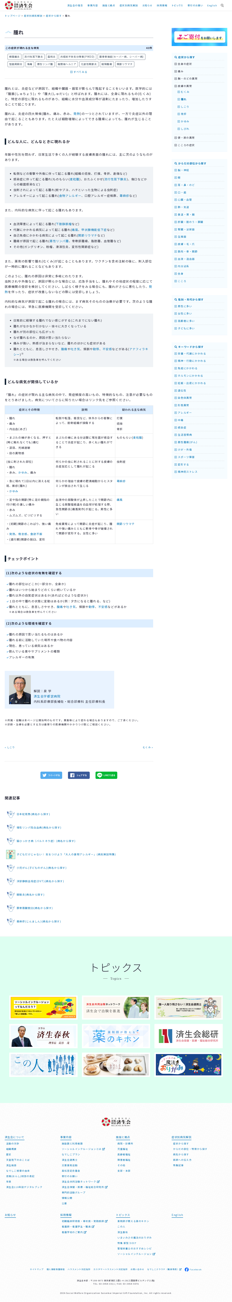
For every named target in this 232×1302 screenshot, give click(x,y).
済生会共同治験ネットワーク (81, 1181)
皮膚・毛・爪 (185, 244)
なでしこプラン (71, 1154)
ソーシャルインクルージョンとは (83, 1149)
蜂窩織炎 (14, 56)
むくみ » (148, 747)
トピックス (177, 5)
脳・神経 (182, 170)
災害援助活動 (70, 1165)
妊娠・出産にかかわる (190, 383)
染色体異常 (183, 397)
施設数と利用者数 (72, 1143)
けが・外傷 (183, 449)
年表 (8, 1181)
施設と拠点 (108, 5)
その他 (121, 1165)
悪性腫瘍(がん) (186, 442)
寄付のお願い (195, 5)
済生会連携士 (70, 1160)
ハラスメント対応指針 (79, 1269)
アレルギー (183, 412)
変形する (182, 464)
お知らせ (147, 5)
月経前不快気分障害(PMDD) (77, 56)
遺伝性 (180, 390)
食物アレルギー (70, 195)
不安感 (107, 349)
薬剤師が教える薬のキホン (133, 1221)
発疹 (182, 114)
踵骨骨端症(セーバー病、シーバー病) (121, 56)
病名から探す (181, 1154)
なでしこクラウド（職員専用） (164, 1269)
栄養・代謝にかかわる (190, 353)
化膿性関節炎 (89, 64)
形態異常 (182, 405)
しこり (183, 106)
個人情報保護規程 (56, 1269)
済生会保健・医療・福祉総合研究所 (85, 1187)
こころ (180, 281)
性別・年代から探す (189, 299)
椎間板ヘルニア (67, 64)
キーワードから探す (189, 347)
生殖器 (180, 236)
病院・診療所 (125, 1143)
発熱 (76, 113)
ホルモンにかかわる (189, 375)
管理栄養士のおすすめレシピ (134, 1248)
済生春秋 (122, 1232)
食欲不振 (36, 534)
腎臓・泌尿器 (185, 229)
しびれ (183, 129)
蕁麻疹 (124, 195)
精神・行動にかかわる (190, 361)
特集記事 (178, 1165)
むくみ (184, 92)
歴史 (8, 1154)
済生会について (14, 1137)
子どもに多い (185, 328)
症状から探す (185, 57)
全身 (179, 273)
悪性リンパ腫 (45, 64)
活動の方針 (12, 1143)
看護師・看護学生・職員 (78, 1226)
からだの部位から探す (190, 163)
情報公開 (67, 1198)
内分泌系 (182, 266)
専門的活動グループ (73, 1192)
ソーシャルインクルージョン (136, 1254)
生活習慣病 (183, 434)
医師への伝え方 (182, 1160)
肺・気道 (182, 207)
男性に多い (183, 306)
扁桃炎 (52, 56)
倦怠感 (22, 534)
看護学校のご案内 (74, 1232)
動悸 (96, 349)
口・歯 (180, 192)
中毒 (179, 420)
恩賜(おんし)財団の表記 (20, 1176)
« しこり (10, 747)
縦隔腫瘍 (107, 64)
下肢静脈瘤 (64, 224)
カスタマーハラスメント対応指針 (110, 1269)
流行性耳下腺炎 (33, 56)
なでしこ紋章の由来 (18, 1170)
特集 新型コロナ (127, 1243)
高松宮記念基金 (71, 1170)
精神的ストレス (186, 471)
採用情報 (162, 5)
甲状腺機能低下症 (94, 229)
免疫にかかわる (186, 368)
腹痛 (64, 349)
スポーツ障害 (185, 457)
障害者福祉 (124, 1160)
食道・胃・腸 (185, 214)
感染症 (180, 427)
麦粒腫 (74, 179)
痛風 (75, 229)
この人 (121, 1226)
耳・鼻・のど (185, 185)
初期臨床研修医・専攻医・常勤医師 (85, 1221)
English (212, 5)
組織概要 (11, 1149)
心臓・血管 (183, 199)
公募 (64, 1203)
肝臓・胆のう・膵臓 (189, 222)
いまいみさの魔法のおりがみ (134, 1237)
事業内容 (92, 5)
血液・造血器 (185, 259)
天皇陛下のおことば (18, 1160)
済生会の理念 (75, 5)
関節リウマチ (125, 64)
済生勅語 (11, 1165)
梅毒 (29, 64)
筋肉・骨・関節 (186, 251)
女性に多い (183, 313)
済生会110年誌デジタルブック (24, 1187)
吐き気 (75, 349)
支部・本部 (124, 1170)
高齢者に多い (185, 321)
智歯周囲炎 (15, 64)
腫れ (182, 99)
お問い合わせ (137, 1269)
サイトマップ (37, 1269)
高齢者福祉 (124, 1154)
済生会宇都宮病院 (47, 696)
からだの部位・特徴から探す (190, 1149)
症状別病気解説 (129, 5)
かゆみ (22, 472)
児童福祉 (122, 1149)
